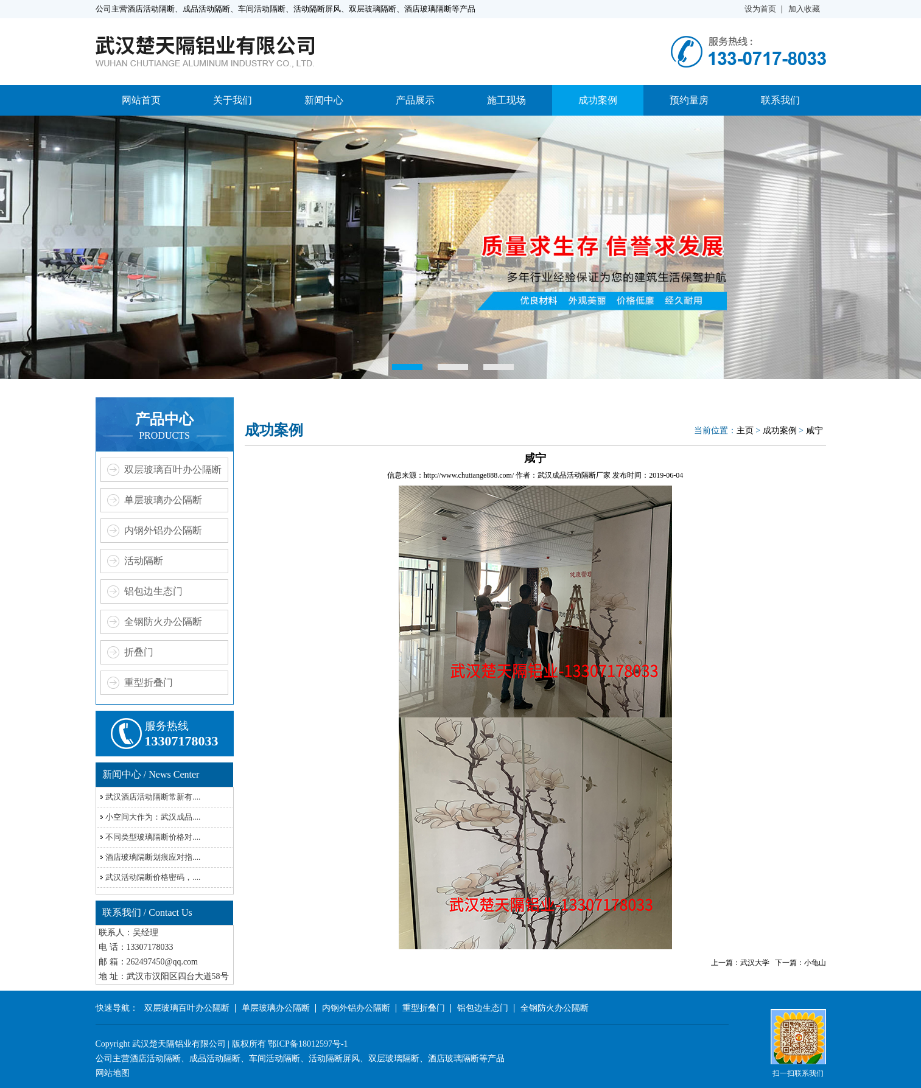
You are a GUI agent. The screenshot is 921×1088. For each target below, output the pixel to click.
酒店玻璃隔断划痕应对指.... (152, 857)
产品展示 (415, 100)
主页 (745, 430)
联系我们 (780, 100)
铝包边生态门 (153, 591)
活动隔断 (143, 561)
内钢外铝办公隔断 (163, 530)
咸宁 (814, 430)
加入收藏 (804, 8)
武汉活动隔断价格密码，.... (152, 877)
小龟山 (815, 962)
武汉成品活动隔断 (567, 475)
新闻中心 (323, 100)
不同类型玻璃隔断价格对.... (152, 837)
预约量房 (689, 100)
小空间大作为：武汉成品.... (152, 816)
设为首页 (760, 8)
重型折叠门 (148, 682)
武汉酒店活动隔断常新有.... (152, 796)
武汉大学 (754, 962)
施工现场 (506, 100)
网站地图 (113, 1073)
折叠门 (138, 652)
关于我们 (232, 100)
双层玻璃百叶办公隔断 (173, 469)
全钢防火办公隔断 (163, 621)
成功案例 (597, 100)
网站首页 (141, 100)
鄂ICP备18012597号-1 (308, 1043)
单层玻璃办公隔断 (163, 500)
